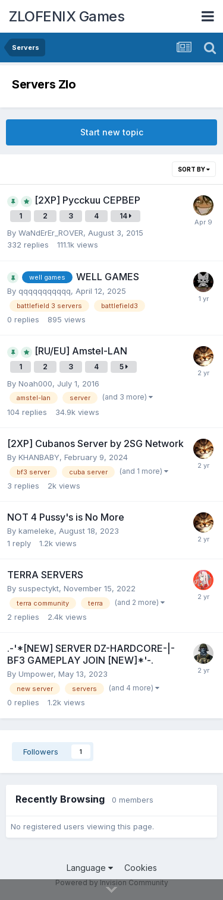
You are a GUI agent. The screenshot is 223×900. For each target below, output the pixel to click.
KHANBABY (38, 457)
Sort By (194, 169)
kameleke (36, 530)
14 (125, 215)
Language (90, 868)
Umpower (36, 674)
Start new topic (111, 132)
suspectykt (38, 588)
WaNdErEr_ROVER (50, 232)
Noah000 (35, 383)
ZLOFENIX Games (66, 16)
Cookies (140, 868)
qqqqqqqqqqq (44, 291)
